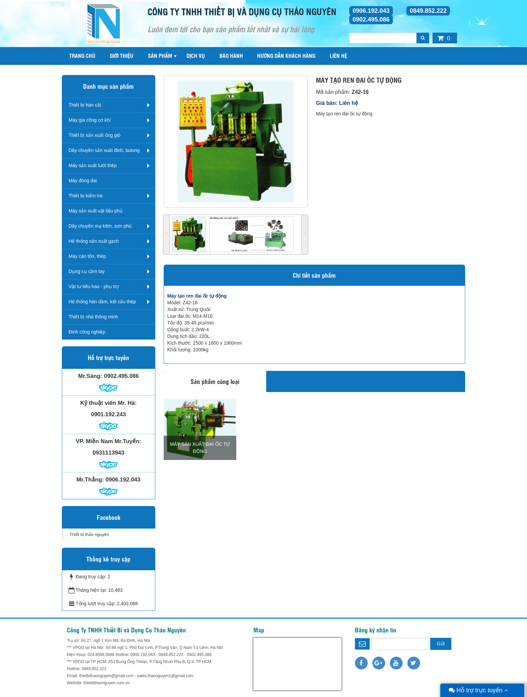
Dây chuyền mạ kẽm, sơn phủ (100, 226)
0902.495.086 (371, 19)
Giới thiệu (121, 55)
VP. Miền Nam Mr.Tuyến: (108, 441)
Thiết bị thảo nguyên (89, 534)
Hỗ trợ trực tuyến (478, 690)
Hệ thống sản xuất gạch (94, 241)
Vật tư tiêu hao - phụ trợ (94, 286)
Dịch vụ (196, 55)
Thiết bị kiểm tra (86, 195)
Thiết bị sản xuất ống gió (94, 135)
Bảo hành (231, 55)
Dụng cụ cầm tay (87, 271)
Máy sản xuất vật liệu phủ (96, 211)
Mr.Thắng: (90, 479)
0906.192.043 (371, 10)
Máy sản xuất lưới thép (93, 165)
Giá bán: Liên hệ (337, 103)
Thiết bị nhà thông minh (93, 316)
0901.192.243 (108, 414)
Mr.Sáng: (90, 376)
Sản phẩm (160, 55)
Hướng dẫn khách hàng (286, 55)
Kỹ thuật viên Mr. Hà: (108, 403)
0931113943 (108, 453)
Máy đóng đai (83, 180)
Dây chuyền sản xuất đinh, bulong (104, 150)
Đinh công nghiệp (87, 332)
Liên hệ (338, 55)
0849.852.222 (428, 10)
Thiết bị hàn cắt (85, 105)
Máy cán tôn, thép (87, 256)
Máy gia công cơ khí (90, 120)
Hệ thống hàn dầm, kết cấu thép (102, 301)
